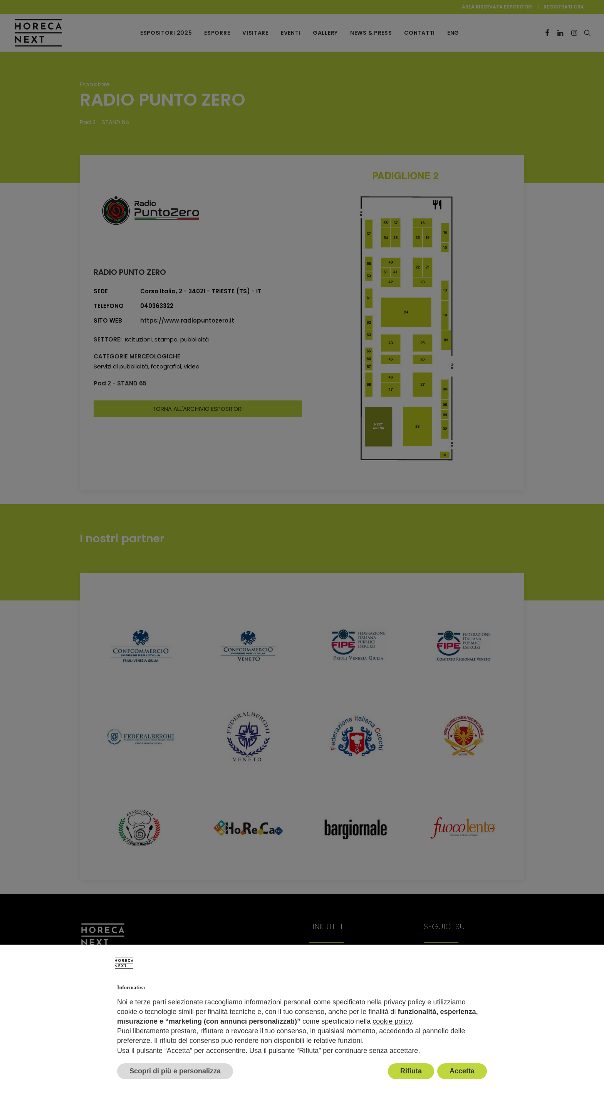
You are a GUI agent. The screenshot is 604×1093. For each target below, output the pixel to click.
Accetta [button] (462, 1071)
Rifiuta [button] (411, 1071)
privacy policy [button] (404, 1002)
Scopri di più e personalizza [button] (175, 1071)
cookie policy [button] (392, 1021)
